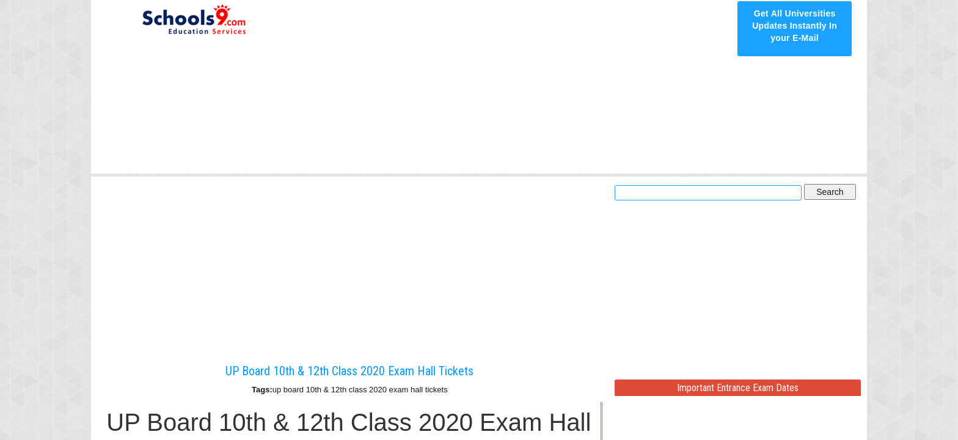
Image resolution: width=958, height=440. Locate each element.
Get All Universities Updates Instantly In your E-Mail (794, 26)
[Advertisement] (510, 86)
